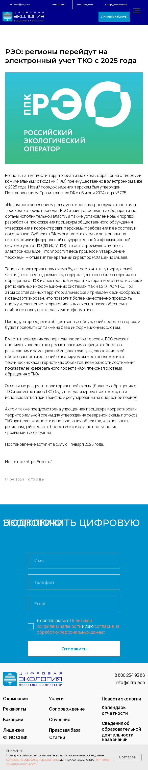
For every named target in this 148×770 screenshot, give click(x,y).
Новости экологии (121, 701)
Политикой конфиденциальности (64, 625)
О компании (15, 701)
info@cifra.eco (130, 685)
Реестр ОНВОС (59, 4)
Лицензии (13, 732)
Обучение (59, 722)
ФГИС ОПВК (15, 740)
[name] (74, 563)
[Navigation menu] (136, 11)
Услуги (56, 701)
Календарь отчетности (115, 713)
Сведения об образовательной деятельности (121, 731)
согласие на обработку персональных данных (78, 631)
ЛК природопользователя (115, 4)
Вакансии (13, 722)
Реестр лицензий (85, 4)
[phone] (74, 584)
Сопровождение (67, 711)
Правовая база (65, 732)
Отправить (74, 651)
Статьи (57, 740)
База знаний (115, 742)
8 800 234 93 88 (130, 678)
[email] (74, 606)
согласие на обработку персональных (33, 759)
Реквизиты (14, 711)
